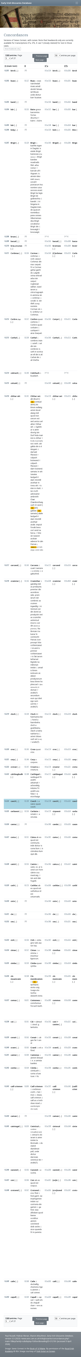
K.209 (7, 241)
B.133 (27, 109)
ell (34, 354)
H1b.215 (67, 396)
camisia (38, 1060)
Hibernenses (35, 218)
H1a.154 (48, 70)
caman (14, 1116)
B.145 (27, 749)
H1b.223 (67, 801)
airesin (33, 176)
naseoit (36, 536)
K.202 (7, 81)
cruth (35, 491)
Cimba (33, 963)
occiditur (34, 1218)
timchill (38, 480)
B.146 (27, 759)
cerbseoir (15, 811)
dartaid (33, 452)
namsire (39, 568)
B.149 (27, 801)
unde (32, 94)
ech (41, 1300)
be (41, 154)
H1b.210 (67, 253)
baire (32, 120)
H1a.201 (48, 1180)
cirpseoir (57, 811)
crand (55, 1047)
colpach (33, 457)
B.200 (27, 1086)
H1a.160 (48, 143)
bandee (33, 159)
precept (33, 642)
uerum (33, 418)
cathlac (56, 885)
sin (41, 295)
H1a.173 (48, 714)
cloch (13, 714)
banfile (33, 145)
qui (36, 698)
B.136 (27, 253)
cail (31, 1292)
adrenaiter (35, 494)
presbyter (37, 586)
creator (56, 767)
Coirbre (33, 319)
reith (36, 443)
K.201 (7, 70)
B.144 (27, 714)
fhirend (33, 454)
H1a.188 (48, 950)
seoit (39, 505)
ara (37, 791)
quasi (40, 319)
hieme (33, 1215)
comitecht (34, 637)
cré (39, 1047)
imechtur (34, 956)
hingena (33, 204)
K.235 (7, 963)
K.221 (7, 759)
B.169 (27, 1297)
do (31, 272)
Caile (32, 1281)
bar (54, 109)
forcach (33, 1006)
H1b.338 (67, 1000)
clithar (38, 438)
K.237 (7, 1000)
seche (37, 1226)
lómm (34, 670)
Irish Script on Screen (45, 1351)
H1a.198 (48, 1116)
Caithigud (35, 774)
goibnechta (35, 198)
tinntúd (33, 609)
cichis (39, 940)
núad (37, 1103)
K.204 (7, 109)
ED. (32, 402)
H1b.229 (67, 901)
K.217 (7, 565)
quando (38, 1229)
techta (33, 993)
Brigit (13, 143)
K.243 (7, 1086)
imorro (33, 623)
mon (32, 1095)
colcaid (14, 383)
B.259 (27, 1126)
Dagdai (35, 148)
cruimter (15, 581)
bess (32, 681)
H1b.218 (67, 714)
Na (39, 628)
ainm (37, 429)
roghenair (34, 284)
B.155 (27, 864)
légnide (33, 662)
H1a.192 (48, 1021)
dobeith (33, 995)
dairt (32, 468)
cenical (35, 1134)
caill (32, 1097)
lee (41, 717)
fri (31, 267)
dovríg (33, 432)
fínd (36, 1193)
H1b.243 (67, 1116)
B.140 (27, 373)
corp (13, 759)
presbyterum (36, 678)
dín (40, 261)
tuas (32, 1076)
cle (12, 914)
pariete (38, 1232)
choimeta (34, 1287)
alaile (40, 513)
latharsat (34, 659)
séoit (37, 550)
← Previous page (40, 56)
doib (32, 1226)
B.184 (27, 1055)
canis (32, 867)
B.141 (27, 396)
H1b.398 (67, 885)
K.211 (7, 253)
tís (37, 1076)
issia (36, 1209)
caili (54, 1281)
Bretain (33, 631)
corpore (33, 762)
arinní (32, 410)
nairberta (34, 733)
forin (41, 869)
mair (41, 435)
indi (37, 413)
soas (39, 81)
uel (41, 421)
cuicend (14, 1170)
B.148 (27, 774)
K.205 (7, 125)
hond (34, 719)
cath (32, 351)
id (40, 891)
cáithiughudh (17, 774)
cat (40, 343)
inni (31, 438)
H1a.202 (48, 1190)
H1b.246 (67, 1180)
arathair (33, 482)
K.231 (7, 914)
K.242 (7, 1068)
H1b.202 (67, 102)
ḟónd (32, 1050)
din (37, 226)
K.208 (7, 236)
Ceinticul (34, 1126)
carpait (38, 264)
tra (38, 631)
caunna (75, 824)
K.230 (7, 901)
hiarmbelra (35, 722)
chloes (38, 736)
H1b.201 (67, 81)
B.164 (27, 1068)
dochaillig (34, 1284)
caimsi (13, 1055)
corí (32, 530)
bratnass (57, 246)
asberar (33, 541)
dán (39, 878)
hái (38, 1092)
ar (31, 429)
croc (32, 1193)
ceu (12, 921)
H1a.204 (48, 1297)
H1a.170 (48, 396)
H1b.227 (67, 864)
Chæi (32, 499)
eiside (32, 151)
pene (32, 215)
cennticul (34, 1159)
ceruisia (33, 817)
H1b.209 (67, 246)
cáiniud (39, 1021)
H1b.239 (67, 1047)
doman (33, 690)
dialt (32, 303)
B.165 (27, 1170)
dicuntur (34, 118)
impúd (39, 524)
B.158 (27, 976)
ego (32, 701)
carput (38, 259)
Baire (32, 109)
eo (40, 837)
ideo (38, 176)
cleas (32, 1103)
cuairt (33, 568)
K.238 (7, 1021)
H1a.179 (48, 811)
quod (32, 415)
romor (33, 168)
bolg (13, 130)
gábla (32, 446)
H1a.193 (48, 1037)
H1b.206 (67, 143)
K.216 (7, 396)
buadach (34, 375)
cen (39, 1040)
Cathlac (34, 885)
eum (32, 698)
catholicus (34, 891)
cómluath (34, 1070)
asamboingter (35, 1106)
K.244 (7, 1116)
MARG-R (33, 547)
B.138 (27, 337)
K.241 (7, 1055)
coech (32, 806)
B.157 (27, 950)
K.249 (7, 1281)
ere (38, 1305)
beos (38, 527)
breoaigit (34, 229)
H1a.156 (48, 102)
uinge (32, 550)
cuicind (56, 1170)
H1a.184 (48, 901)
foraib (33, 527)
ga (40, 1207)
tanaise (33, 474)
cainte (75, 864)
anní (36, 648)
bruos (13, 236)
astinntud (34, 620)
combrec (34, 340)
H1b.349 (67, 383)
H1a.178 (48, 801)
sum (36, 701)
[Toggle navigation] (77, 3)
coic (12, 1180)
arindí (37, 86)
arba (37, 165)
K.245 (7, 1126)
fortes (33, 115)
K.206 (7, 130)
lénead (40, 1057)
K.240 (7, 1047)
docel (38, 410)
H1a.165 (48, 319)
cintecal (56, 1126)
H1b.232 (67, 940)
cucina (33, 1172)
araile (32, 524)
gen (32, 1040)
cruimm (33, 603)
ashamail (34, 782)
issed (39, 286)
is (40, 148)
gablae (33, 510)
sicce (32, 1229)
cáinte (33, 872)
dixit (40, 698)
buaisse (38, 97)
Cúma (33, 837)
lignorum (34, 958)
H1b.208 (67, 241)
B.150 (27, 811)
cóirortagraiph (36, 292)
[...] (17, 70)
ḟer (35, 1040)
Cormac (34, 253)
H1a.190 (48, 976)
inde (32, 845)
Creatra (34, 767)
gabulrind (34, 573)
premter (34, 589)
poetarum (34, 184)
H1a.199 (48, 1126)
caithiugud (58, 774)
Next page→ (40, 60)
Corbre (75, 319)
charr (32, 1305)
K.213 (7, 337)
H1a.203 (48, 1281)
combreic (34, 349)
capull (13, 1297)
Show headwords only (12, 49)
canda (55, 824)
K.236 (7, 976)
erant (40, 190)
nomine (33, 187)
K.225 (7, 811)
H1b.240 (67, 1055)
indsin (32, 1201)
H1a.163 (48, 246)
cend (36, 530)
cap (40, 1297)
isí (33, 648)
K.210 (7, 246)
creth (32, 1092)
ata (37, 990)
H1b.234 (67, 963)
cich (12, 940)
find (32, 1196)
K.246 (7, 1170)
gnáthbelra (35, 728)
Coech (33, 801)
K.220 (7, 749)
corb (32, 259)
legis (41, 193)
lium (37, 848)
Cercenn (34, 565)
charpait (38, 333)
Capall (33, 1297)
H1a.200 (48, 1170)
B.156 (27, 940)
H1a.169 (48, 383)
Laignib (36, 272)
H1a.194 (48, 1047)
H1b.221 (67, 767)
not (32, 443)
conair (13, 1037)
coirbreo (34, 322)
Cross (32, 749)
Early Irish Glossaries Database (16, 3)
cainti (13, 864)
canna (13, 824)
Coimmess (35, 1000)
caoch (55, 801)
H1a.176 (48, 767)
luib (36, 943)
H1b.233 (67, 950)
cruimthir (36, 617)
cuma (32, 848)
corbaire (34, 327)
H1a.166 (48, 337)
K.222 (7, 767)
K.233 (7, 940)
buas (13, 81)
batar (32, 634)
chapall (36, 1302)
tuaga (33, 990)
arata (32, 987)
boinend (38, 468)
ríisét (38, 488)
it (38, 547)
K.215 (7, 383)
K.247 (7, 1180)
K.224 (7, 801)
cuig (37, 987)
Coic (32, 1180)
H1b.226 (67, 837)
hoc (41, 184)
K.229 (7, 885)
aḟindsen (34, 1212)
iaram (32, 1137)
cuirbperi (34, 330)
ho (41, 681)
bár (12, 109)
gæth (38, 270)
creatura (34, 769)
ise (31, 491)
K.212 (7, 319)
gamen (33, 1207)
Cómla (33, 1068)
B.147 (27, 767)
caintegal (15, 1126)
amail (40, 667)
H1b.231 (67, 921)
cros (12, 749)
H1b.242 (67, 1086)
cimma (33, 953)
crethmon (36, 1089)
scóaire (33, 814)
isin (36, 278)
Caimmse (34, 1055)
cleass (39, 1095)
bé (37, 196)
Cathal (14, 337)
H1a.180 (48, 824)
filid (32, 165)
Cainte (33, 864)
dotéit (33, 89)
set (36, 739)
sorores (33, 190)
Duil (32, 435)
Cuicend (34, 1170)
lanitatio (34, 1027)
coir (39, 609)
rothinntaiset (36, 645)
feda (36, 435)
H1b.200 (67, 70)
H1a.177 (48, 774)
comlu (55, 1068)
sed (32, 421)
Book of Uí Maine (37, 1348)
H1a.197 (48, 1086)
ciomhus (56, 950)
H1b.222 (67, 774)
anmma (35, 295)
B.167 (27, 1190)
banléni (33, 1063)
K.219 (7, 714)
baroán (33, 170)
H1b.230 (67, 914)
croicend (15, 1190)
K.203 (7, 102)
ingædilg (34, 606)
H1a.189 (48, 963)
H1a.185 (48, 914)
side (32, 595)
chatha (36, 360)
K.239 (7, 1037)
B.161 (27, 1021)
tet (31, 945)
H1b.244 (67, 1126)
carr (32, 1300)
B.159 (27, 963)
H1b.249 (67, 1297)
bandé (33, 201)
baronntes (34, 112)
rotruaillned (34, 1132)
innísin (33, 667)
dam (32, 480)
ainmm (33, 1057)
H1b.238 (67, 1037)
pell (32, 1151)
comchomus (35, 1003)
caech (13, 801)
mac (32, 264)
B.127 (27, 81)
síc (39, 673)
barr (32, 97)
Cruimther (35, 581)
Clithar (38, 424)
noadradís (34, 162)
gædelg (33, 584)
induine (33, 788)
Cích (32, 940)
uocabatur (34, 223)
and (35, 878)
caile (13, 1281)
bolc (54, 130)
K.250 (7, 1297)
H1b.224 (67, 811)
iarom (33, 289)
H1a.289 (48, 1000)
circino (36, 571)
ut (41, 311)
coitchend (34, 1223)
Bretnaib (34, 1143)
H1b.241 (67, 1068)
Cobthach (34, 373)
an (31, 354)
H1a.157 (48, 109)
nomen (33, 1308)
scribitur (36, 311)
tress (32, 485)
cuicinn (75, 1170)
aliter (32, 424)
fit (31, 1232)
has (35, 945)
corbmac (34, 256)
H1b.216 (67, 565)
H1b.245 (67, 1170)
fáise (32, 793)
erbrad (39, 275)
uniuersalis (35, 896)
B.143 (27, 565)
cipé (32, 854)
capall (55, 1297)
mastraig (34, 875)
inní (41, 614)
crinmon (37, 1097)
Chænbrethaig (36, 502)
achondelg (34, 785)
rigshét (39, 427)
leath (40, 1006)
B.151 (27, 837)
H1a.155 (48, 81)
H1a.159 (48, 130)
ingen (39, 145)
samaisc (33, 471)
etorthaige (35, 796)
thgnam (33, 173)
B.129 (27, 143)
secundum (34, 695)
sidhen (33, 286)
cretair (14, 767)
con (36, 869)
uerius (36, 421)
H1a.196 (48, 1068)
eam (32, 179)
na (40, 530)
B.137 (27, 319)
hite (39, 533)
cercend (14, 565)
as (33, 440)
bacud (13, 241)
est (38, 418)
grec (32, 943)
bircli (13, 70)
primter (33, 651)
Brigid (55, 143)
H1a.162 (48, 241)
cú (37, 867)
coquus (33, 1185)
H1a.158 (48, 125)
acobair (33, 538)
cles (31, 1109)
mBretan (34, 664)
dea (32, 221)
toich (40, 1100)
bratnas (76, 246)
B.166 (27, 1180)
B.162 (27, 1037)
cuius (39, 187)
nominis (33, 306)
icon (39, 639)
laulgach (34, 477)
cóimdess (34, 851)
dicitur (38, 94)
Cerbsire (34, 811)
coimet (37, 1292)
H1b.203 (67, 109)
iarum (33, 597)
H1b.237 (67, 1021)
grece (38, 109)
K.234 (7, 950)
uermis (33, 703)
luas (39, 1073)
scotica (40, 351)
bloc (74, 130)
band (13, 102)
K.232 (7, 921)
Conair (33, 1037)
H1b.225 (67, 824)
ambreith (34, 496)
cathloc (75, 885)
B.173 (27, 885)
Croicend (34, 1190)
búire (39, 120)
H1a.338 (48, 581)
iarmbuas (34, 92)
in (31, 148)
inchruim (34, 673)
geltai (32, 270)
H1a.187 (48, 940)
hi (38, 541)
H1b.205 (67, 130)
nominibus (34, 212)
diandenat (34, 1148)
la (37, 1140)
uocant (33, 182)
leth (41, 547)
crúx (32, 752)
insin (39, 207)
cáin (41, 541)
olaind (33, 1146)
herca (32, 533)
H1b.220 (67, 759)
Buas (32, 81)
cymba (33, 966)
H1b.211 (67, 319)
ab (37, 837)
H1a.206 (48, 885)
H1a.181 (48, 837)
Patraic (33, 544)
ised (37, 441)
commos (56, 1000)
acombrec (34, 592)
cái (40, 1037)
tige (41, 1287)
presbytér (34, 614)
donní (36, 611)
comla (13, 1068)
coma (13, 837)
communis (34, 843)
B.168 (27, 1281)
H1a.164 (48, 253)
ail (41, 354)
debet (33, 676)
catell (34, 343)
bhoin (32, 407)
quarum (36, 209)
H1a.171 (48, 565)
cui (37, 1201)
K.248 (7, 1190)
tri (39, 201)
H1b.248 (67, 1281)
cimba (13, 963)
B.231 (27, 1000)
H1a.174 (48, 749)
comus (14, 1000)
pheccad (34, 684)
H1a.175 (48, 759)
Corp (32, 759)
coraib (33, 300)
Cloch (33, 714)
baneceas (34, 154)
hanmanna (35, 717)
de (31, 209)
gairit (36, 1196)
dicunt (36, 399)
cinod (34, 1024)
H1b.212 (67, 337)
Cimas (33, 950)
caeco (32, 804)
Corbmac (15, 253)
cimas (13, 950)
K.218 (7, 581)
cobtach (14, 373)
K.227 (7, 837)
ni (41, 606)
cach (32, 505)
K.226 (7, 824)
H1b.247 (67, 1190)
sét (31, 427)
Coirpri (56, 319)
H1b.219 (67, 749)
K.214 (7, 373)
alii (31, 399)
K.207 (7, 143)
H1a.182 (48, 864)
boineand (34, 460)
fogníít (33, 881)
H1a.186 (48, 921)
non (37, 415)
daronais (34, 1157)
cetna (32, 275)
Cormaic (34, 309)
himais (39, 89)
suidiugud (34, 777)
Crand (33, 1047)
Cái (31, 1021)
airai (32, 333)
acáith (33, 780)
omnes (38, 215)
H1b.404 (67, 581)
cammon (76, 1116)
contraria (34, 1204)
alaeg (32, 413)
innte (40, 995)
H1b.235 (67, 976)
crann (13, 1047)
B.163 (27, 1047)
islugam (33, 449)
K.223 (7, 774)
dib (35, 854)
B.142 (27, 581)
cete (13, 901)
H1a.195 (48, 1055)
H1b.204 (67, 125)
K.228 (7, 864)
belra (40, 730)
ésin (32, 488)
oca (37, 872)
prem (37, 595)
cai (12, 1021)
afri (38, 170)
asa (39, 943)
